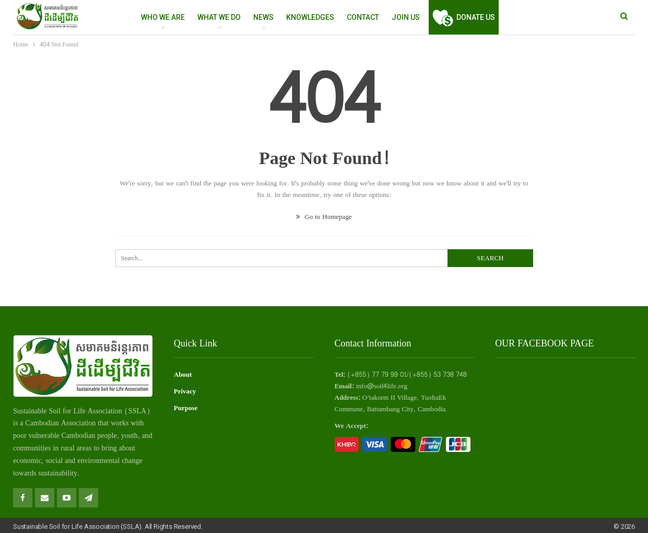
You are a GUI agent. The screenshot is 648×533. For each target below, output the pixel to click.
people (106, 435)
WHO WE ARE (163, 17)
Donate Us (463, 17)
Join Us (406, 17)
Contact (363, 17)
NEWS (263, 17)
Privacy (185, 391)
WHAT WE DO (219, 17)
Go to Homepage (323, 217)
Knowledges (310, 17)
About (183, 374)
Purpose (186, 408)
